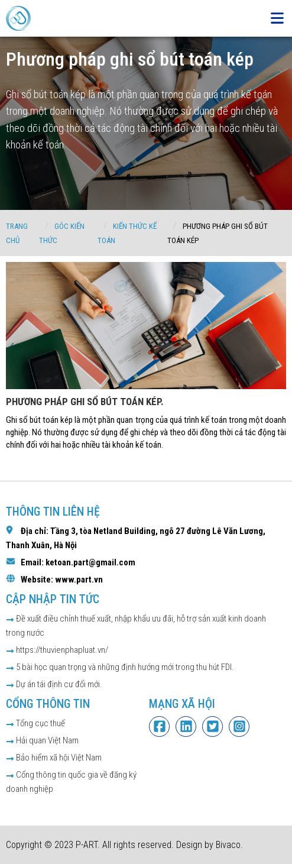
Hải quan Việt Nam (42, 740)
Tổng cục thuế (35, 723)
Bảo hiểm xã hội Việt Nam (54, 757)
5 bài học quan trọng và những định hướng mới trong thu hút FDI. (120, 667)
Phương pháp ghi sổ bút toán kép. (85, 401)
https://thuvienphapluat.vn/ (57, 650)
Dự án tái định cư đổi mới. (54, 684)
